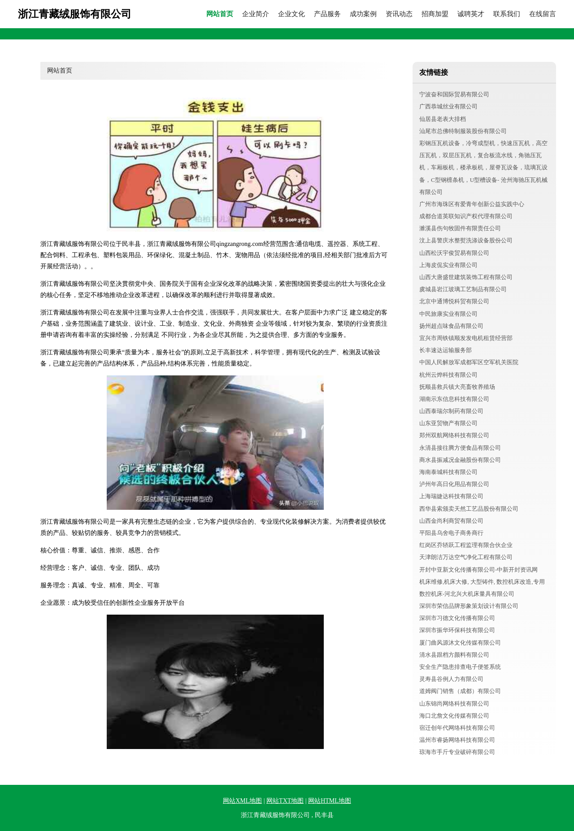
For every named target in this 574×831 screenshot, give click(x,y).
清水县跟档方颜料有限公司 (454, 654)
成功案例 (363, 14)
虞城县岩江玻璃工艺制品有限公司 (463, 289)
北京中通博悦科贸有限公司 (454, 301)
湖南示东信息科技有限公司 (454, 399)
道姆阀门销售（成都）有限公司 (460, 691)
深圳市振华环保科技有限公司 (457, 630)
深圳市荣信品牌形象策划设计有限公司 (468, 606)
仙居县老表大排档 (442, 119)
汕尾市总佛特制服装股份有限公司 (463, 131)
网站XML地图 (242, 800)
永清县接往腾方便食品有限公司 (460, 447)
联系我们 (506, 14)
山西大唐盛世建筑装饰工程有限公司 (466, 277)
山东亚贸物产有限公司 (448, 423)
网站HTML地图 (329, 800)
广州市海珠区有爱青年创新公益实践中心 (471, 204)
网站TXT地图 (285, 800)
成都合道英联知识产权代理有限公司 (466, 216)
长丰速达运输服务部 (445, 350)
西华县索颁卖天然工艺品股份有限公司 (468, 508)
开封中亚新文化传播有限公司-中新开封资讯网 (478, 569)
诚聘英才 (470, 14)
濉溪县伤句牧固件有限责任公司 (460, 228)
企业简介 (255, 14)
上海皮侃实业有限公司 (448, 265)
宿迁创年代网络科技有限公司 (457, 727)
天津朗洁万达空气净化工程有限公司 (466, 557)
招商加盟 (435, 14)
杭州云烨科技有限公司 (448, 374)
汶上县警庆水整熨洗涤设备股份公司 (466, 240)
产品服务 (327, 14)
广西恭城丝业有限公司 (448, 106)
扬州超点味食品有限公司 (451, 326)
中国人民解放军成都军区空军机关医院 (468, 362)
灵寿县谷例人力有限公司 (451, 679)
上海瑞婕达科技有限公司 (451, 496)
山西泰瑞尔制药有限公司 (451, 411)
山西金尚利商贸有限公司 (451, 520)
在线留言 (542, 14)
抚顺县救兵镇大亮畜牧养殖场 (457, 386)
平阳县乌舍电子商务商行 (451, 533)
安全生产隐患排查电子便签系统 (460, 666)
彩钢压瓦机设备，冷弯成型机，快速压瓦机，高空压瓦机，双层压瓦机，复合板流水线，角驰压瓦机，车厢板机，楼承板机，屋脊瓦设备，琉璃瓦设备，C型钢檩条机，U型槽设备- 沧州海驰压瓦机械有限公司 (483, 167)
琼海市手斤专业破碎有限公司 (457, 752)
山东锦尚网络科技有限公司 (454, 703)
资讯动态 (399, 14)
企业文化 (291, 14)
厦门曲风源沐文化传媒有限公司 (460, 642)
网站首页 (219, 14)
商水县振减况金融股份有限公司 (460, 459)
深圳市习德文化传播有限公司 (457, 618)
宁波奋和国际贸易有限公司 (454, 94)
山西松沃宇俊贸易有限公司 (454, 253)
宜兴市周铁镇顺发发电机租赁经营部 (466, 338)
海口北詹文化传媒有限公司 (454, 715)
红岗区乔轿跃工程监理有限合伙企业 (466, 545)
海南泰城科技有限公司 (448, 472)
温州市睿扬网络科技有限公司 (457, 739)
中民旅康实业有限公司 (448, 313)
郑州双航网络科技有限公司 (454, 435)
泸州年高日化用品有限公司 (454, 484)
